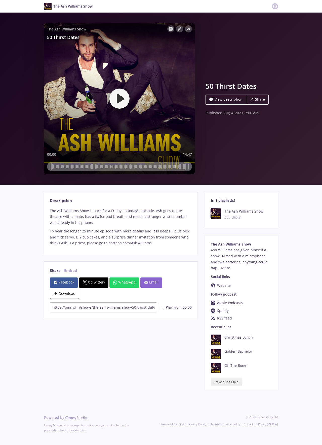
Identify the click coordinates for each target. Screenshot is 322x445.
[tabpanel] (120, 227)
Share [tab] (55, 270)
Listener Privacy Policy (225, 424)
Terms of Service (172, 424)
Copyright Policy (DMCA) (261, 424)
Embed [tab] (70, 270)
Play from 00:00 (176, 307)
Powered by (65, 417)
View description (226, 99)
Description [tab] (61, 200)
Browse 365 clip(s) (226, 382)
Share (257, 99)
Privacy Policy (196, 424)
